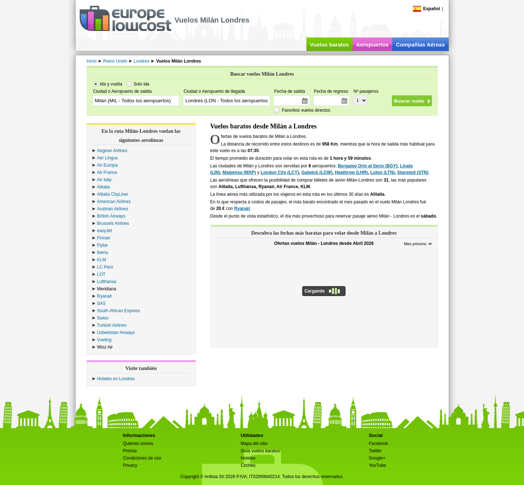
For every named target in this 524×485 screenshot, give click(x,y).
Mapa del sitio (254, 443)
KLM (101, 259)
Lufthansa (106, 281)
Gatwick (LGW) (316, 172)
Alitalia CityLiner (112, 194)
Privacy (130, 465)
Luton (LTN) (382, 172)
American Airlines (114, 201)
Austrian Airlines (112, 208)
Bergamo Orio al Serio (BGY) (367, 165)
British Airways (111, 216)
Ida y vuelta (111, 84)
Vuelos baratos (329, 44)
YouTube (377, 465)
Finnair (104, 237)
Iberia (102, 252)
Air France (107, 172)
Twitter (375, 450)
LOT (101, 274)
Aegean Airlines (112, 150)
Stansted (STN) (412, 172)
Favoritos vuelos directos (306, 110)
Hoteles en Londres (116, 378)
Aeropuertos (372, 44)
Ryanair (104, 296)
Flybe (102, 245)
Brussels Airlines (113, 223)
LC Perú (105, 267)
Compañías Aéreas (420, 44)
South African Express (118, 310)
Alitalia (103, 187)
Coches (248, 465)
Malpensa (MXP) (239, 172)
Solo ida (141, 84)
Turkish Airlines (112, 325)
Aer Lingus (107, 157)
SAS (101, 303)
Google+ (377, 458)
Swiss (102, 318)
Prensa (130, 450)
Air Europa (107, 165)
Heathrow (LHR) (351, 172)
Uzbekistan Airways (116, 332)
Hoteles (248, 458)
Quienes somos (138, 443)
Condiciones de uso (142, 458)
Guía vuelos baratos (260, 450)
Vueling (104, 339)
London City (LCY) (280, 172)
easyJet (104, 230)
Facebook (378, 443)
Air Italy (104, 179)
